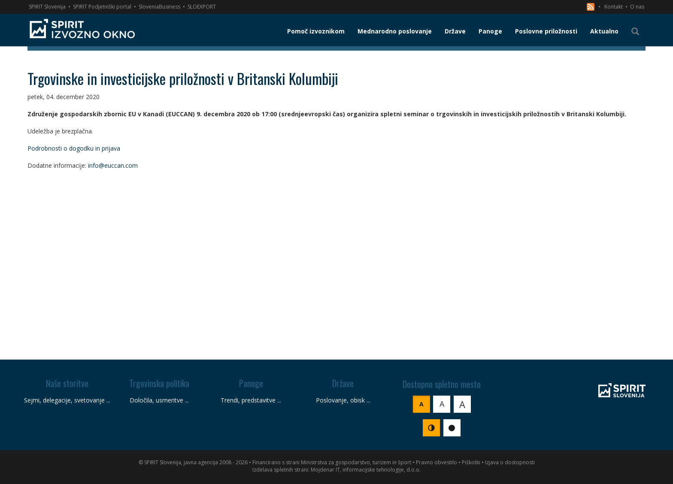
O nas (637, 6)
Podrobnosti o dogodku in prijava (73, 148)
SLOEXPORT (202, 6)
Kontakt (613, 6)
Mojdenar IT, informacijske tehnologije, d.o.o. (366, 469)
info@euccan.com (113, 165)
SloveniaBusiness (159, 6)
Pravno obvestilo (436, 462)
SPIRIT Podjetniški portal (102, 6)
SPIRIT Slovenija (47, 6)
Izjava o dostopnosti (510, 462)
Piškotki (471, 462)
